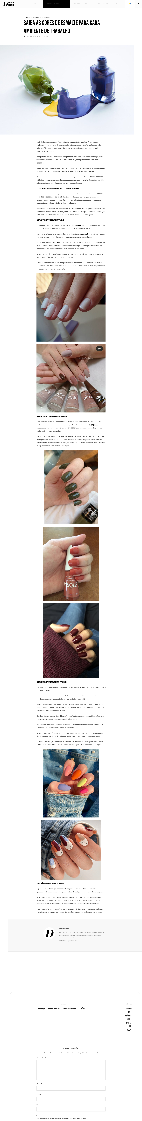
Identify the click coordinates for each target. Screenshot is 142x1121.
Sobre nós (100, 4)
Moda (33, 4)
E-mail (39, 1059)
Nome (39, 1048)
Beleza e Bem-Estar (53, 4)
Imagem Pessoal (46, 17)
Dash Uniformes (33, 36)
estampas (72, 428)
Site (37, 1069)
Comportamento (79, 4)
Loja (116, 4)
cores (58, 242)
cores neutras (84, 234)
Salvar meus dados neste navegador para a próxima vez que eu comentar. (61, 1083)
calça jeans (93, 425)
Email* (109, 1120)
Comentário (41, 1023)
